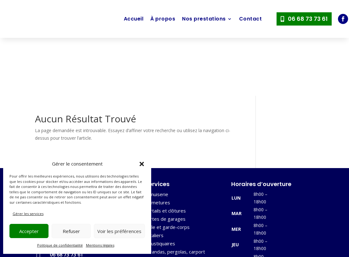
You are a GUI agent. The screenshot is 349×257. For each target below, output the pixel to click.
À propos (162, 18)
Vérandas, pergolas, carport (174, 193)
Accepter (29, 231)
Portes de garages (165, 161)
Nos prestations (204, 18)
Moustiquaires (159, 185)
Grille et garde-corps (167, 169)
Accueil (134, 18)
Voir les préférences (119, 231)
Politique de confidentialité (60, 245)
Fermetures (157, 144)
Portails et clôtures (165, 152)
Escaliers (153, 177)
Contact (250, 18)
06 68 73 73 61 (308, 19)
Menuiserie (156, 136)
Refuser (71, 231)
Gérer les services (28, 213)
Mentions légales (100, 245)
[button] (142, 164)
